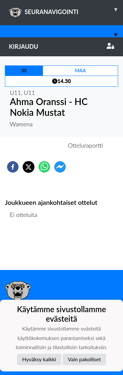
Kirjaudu (61, 46)
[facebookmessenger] (60, 167)
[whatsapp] (44, 167)
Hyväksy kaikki (39, 359)
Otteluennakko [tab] (38, 145)
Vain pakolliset (84, 359)
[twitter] (28, 167)
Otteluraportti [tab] (85, 145)
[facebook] (13, 167)
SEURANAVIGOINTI (66, 9)
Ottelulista (26, 248)
